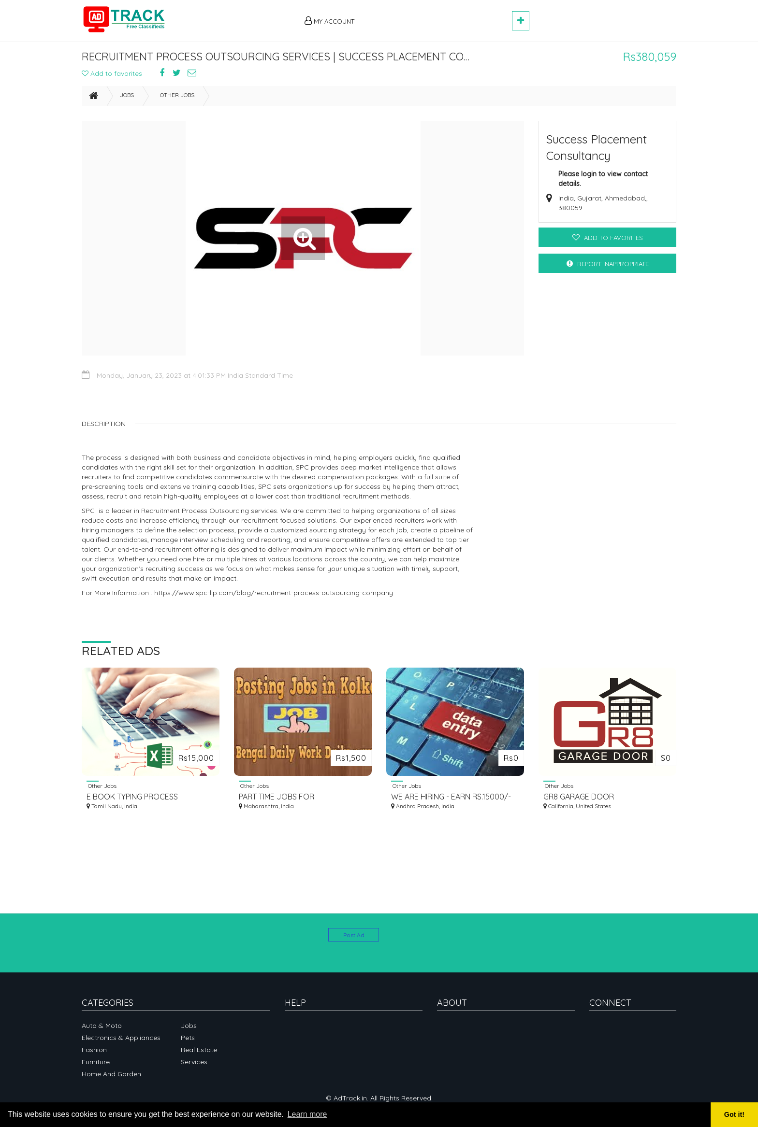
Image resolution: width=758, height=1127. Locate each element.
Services (194, 1061)
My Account (329, 20)
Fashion (94, 1049)
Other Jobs (177, 99)
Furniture (96, 1061)
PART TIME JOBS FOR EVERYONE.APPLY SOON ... (285, 801)
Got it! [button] (734, 1114)
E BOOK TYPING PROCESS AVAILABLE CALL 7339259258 (137, 801)
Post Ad (353, 935)
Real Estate (199, 1049)
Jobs (127, 99)
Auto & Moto (102, 1025)
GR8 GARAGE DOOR (578, 801)
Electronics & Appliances (121, 1037)
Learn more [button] (307, 1114)
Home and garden (111, 1074)
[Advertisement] (437, 15)
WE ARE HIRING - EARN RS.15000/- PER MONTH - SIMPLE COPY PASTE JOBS (451, 801)
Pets (188, 1037)
